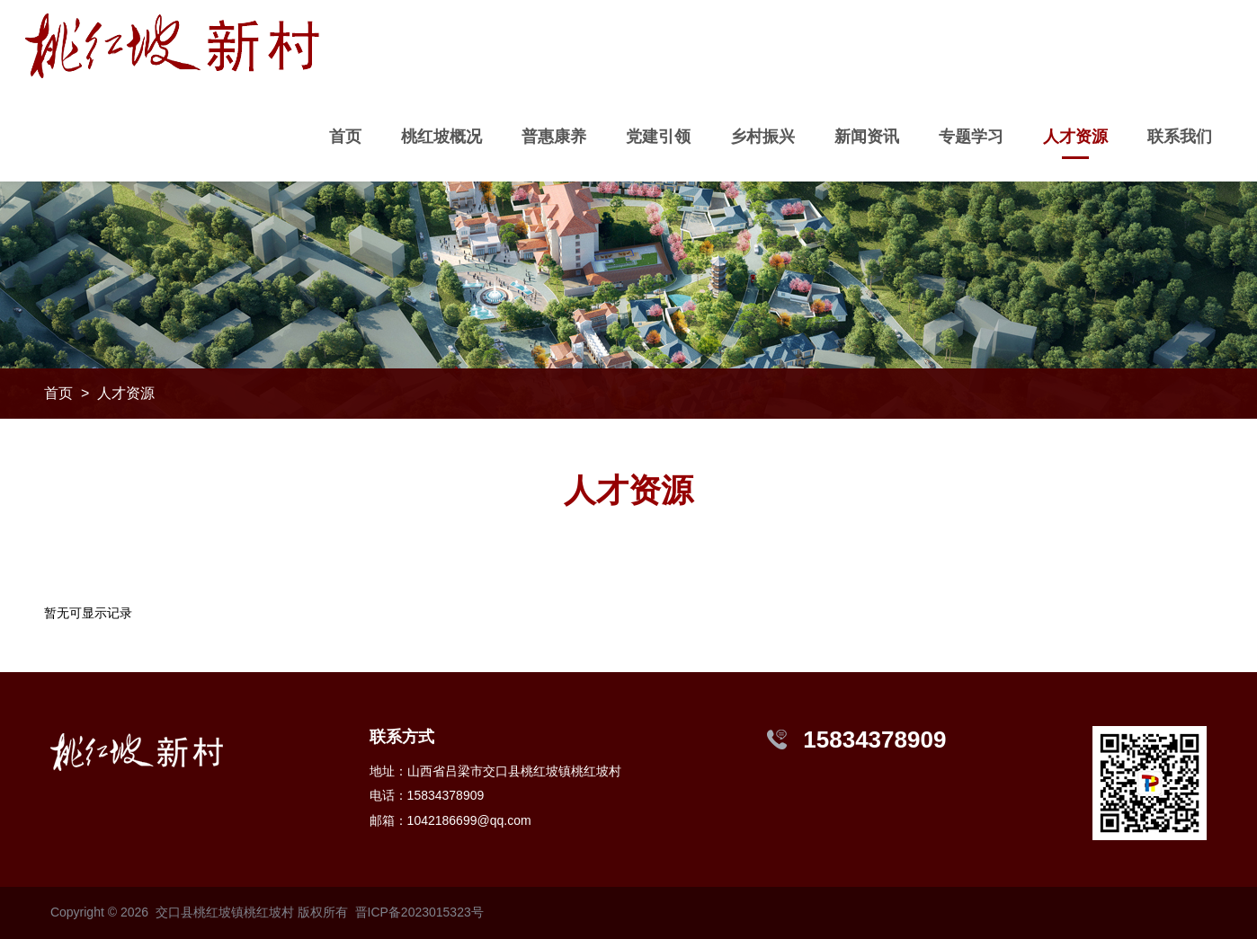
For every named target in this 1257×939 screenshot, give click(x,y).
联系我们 (1179, 137)
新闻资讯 (866, 137)
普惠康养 (554, 137)
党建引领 (658, 137)
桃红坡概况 (441, 137)
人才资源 (1075, 137)
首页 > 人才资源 (99, 393)
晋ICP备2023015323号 (419, 912)
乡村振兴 (762, 137)
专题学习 (971, 137)
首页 (345, 137)
